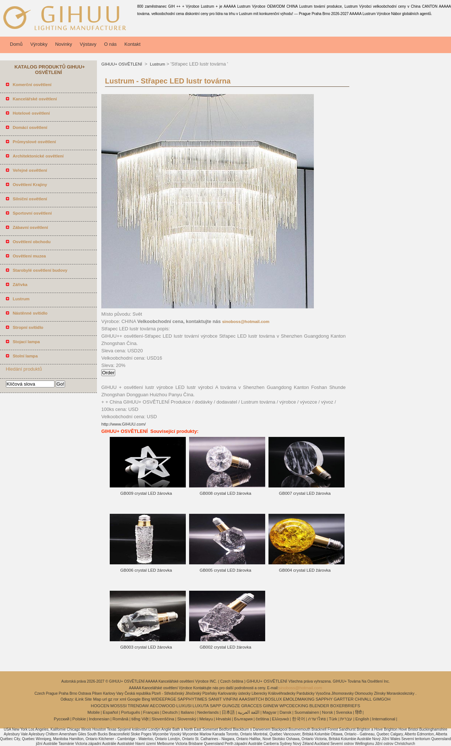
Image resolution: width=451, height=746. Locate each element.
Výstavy (88, 44)
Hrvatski (223, 719)
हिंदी (358, 712)
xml (123, 699)
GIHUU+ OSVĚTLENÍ (122, 64)
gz (110, 699)
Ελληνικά (280, 719)
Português (130, 712)
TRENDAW (138, 706)
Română (120, 719)
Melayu (206, 719)
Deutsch (170, 712)
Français (151, 712)
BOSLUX (273, 699)
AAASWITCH (251, 699)
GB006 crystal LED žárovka (146, 570)
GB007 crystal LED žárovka (305, 493)
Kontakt (132, 44)
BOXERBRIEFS (345, 706)
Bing (146, 699)
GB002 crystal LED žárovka (225, 647)
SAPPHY (324, 699)
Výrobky (39, 44)
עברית (346, 719)
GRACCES (251, 706)
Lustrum (157, 64)
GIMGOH (382, 699)
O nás (110, 44)
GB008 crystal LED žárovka (225, 493)
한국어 (298, 719)
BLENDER (319, 706)
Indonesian (99, 719)
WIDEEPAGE (163, 699)
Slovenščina (162, 719)
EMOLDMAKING (299, 699)
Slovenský (186, 719)
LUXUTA (200, 706)
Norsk (327, 712)
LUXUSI (184, 706)
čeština (262, 719)
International (383, 719)
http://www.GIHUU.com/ (123, 424)
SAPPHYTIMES (192, 699)
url (104, 699)
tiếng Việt (140, 719)
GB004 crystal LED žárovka (305, 570)
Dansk (285, 712)
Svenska (344, 712)
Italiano (187, 712)
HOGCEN (100, 706)
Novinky (63, 44)
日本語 (228, 712)
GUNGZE (231, 706)
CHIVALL (363, 699)
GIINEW (270, 706)
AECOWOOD (163, 706)
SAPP (215, 706)
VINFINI (230, 699)
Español (110, 712)
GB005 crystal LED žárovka (225, 570)
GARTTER (344, 699)
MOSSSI (118, 706)
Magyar (270, 712)
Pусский (61, 719)
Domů (16, 44)
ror (116, 699)
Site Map (92, 699)
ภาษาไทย (317, 719)
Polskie (79, 719)
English (362, 719)
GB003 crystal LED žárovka (146, 647)
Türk (333, 719)
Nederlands (208, 712)
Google (134, 699)
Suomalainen (306, 712)
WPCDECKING (293, 706)
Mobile (93, 712)
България (243, 719)
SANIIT (215, 699)
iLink (79, 699)
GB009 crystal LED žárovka (146, 493)
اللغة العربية (248, 712)
